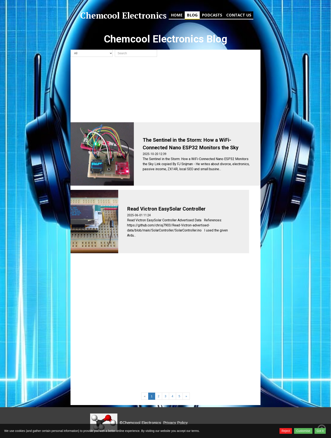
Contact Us (238, 15)
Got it (320, 431)
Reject (286, 431)
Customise (303, 431)
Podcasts (212, 15)
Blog (192, 15)
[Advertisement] (165, 89)
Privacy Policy (175, 422)
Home (177, 15)
